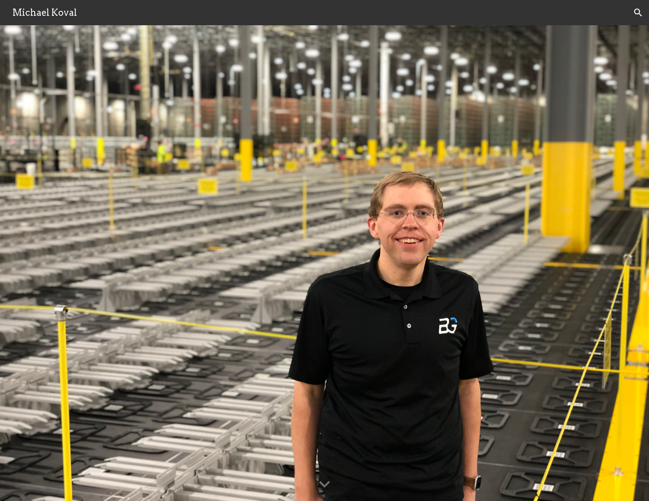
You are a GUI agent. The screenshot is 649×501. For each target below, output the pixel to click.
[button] (638, 12)
